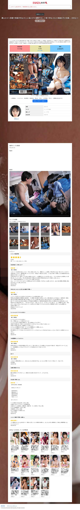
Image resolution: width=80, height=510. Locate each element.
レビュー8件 (40, 50)
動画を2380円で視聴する (40, 101)
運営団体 (3, 506)
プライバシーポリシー (12, 506)
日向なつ (16, 119)
